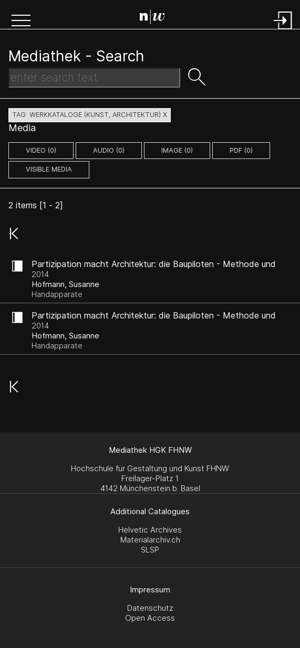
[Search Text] (94, 78)
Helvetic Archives (150, 530)
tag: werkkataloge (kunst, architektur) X (89, 115)
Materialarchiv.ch (150, 540)
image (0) (177, 150)
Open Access (150, 618)
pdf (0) (241, 150)
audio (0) (109, 150)
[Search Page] (152, 18)
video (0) (41, 150)
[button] (21, 21)
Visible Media (49, 169)
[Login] (283, 30)
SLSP (150, 550)
